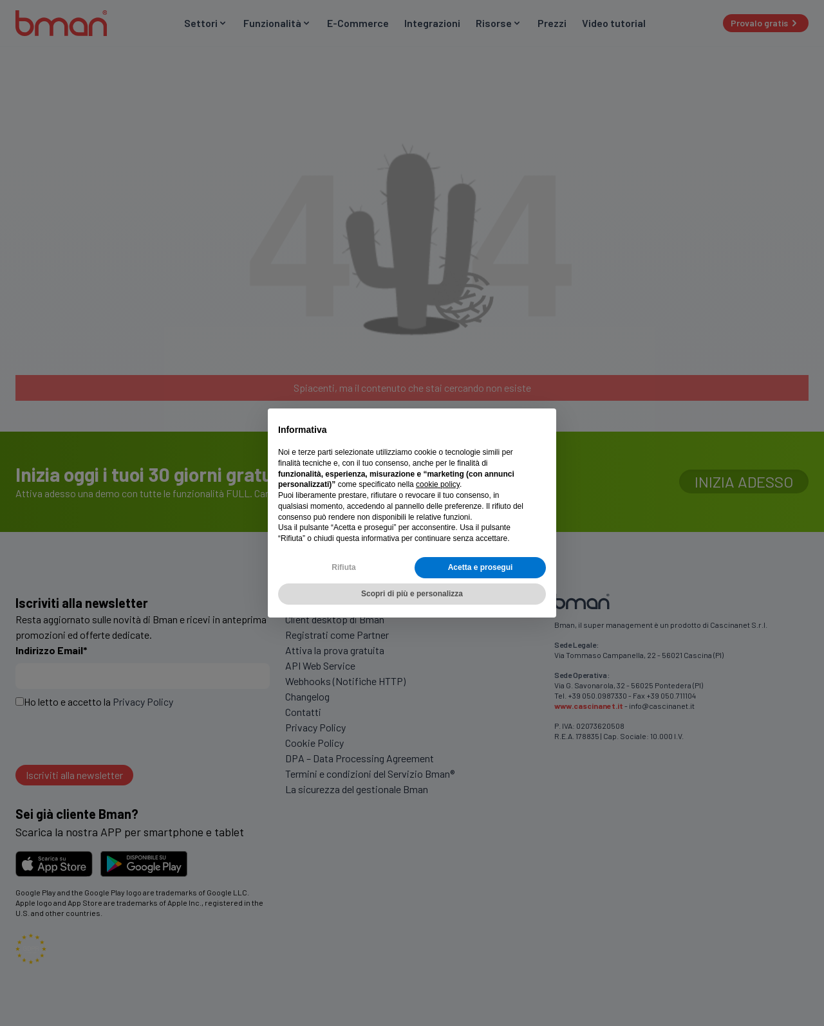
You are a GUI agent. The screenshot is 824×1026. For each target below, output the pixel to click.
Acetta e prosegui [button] (480, 567)
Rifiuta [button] (343, 567)
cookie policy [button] (438, 484)
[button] (539, 429)
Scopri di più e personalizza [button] (412, 593)
